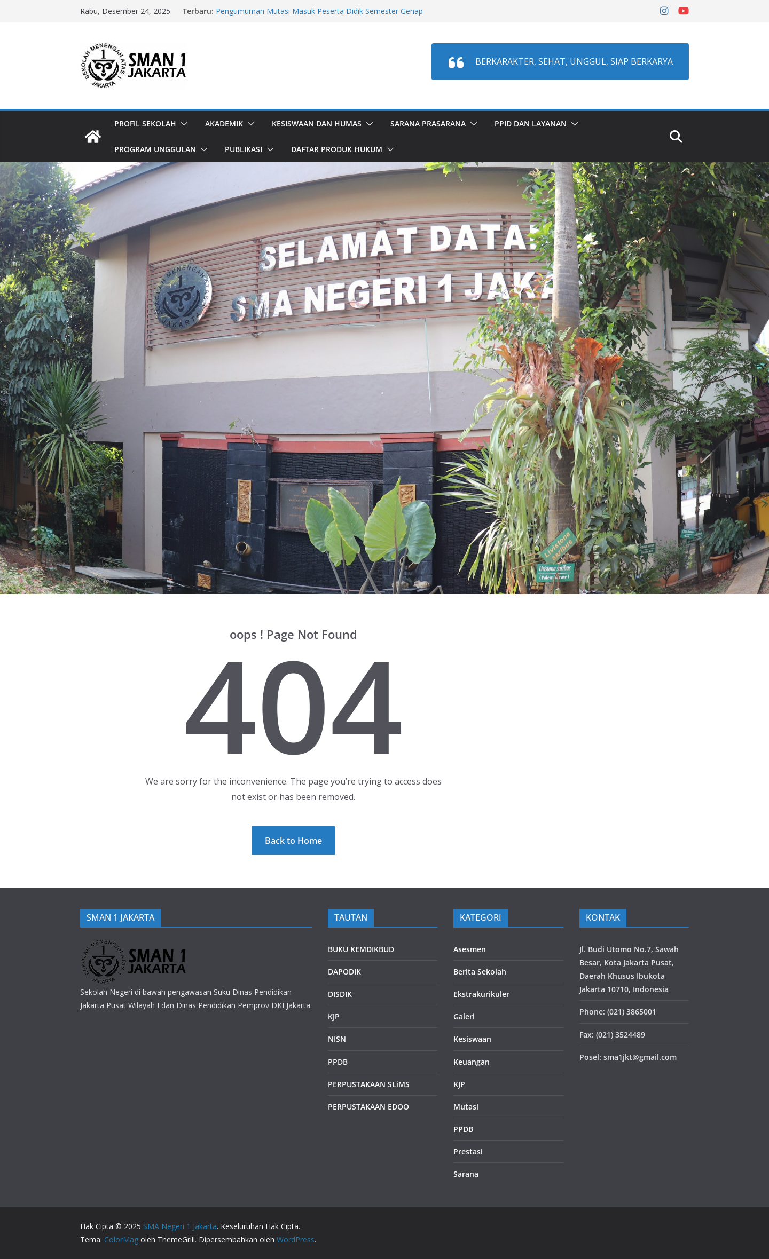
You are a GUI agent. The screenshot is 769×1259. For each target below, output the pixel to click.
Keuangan (471, 1062)
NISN (337, 1039)
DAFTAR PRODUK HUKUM (336, 149)
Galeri (464, 1016)
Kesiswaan (472, 1039)
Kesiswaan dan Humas (317, 123)
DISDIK (340, 994)
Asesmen (469, 949)
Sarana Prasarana (428, 123)
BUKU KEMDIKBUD (361, 949)
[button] (182, 123)
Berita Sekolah (479, 972)
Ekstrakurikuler (481, 994)
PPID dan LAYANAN (531, 123)
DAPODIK (344, 972)
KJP (334, 1016)
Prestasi (468, 1151)
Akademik (224, 123)
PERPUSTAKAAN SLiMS (369, 1084)
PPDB (338, 1062)
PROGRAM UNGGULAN (155, 149)
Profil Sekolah (145, 123)
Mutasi (465, 1107)
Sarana (465, 1174)
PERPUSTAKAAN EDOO (368, 1107)
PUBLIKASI (243, 149)
